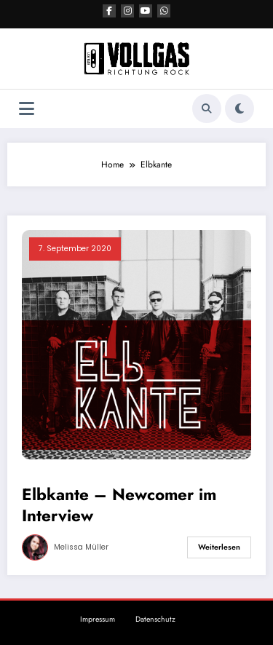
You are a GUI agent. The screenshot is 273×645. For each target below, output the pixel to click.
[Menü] (26, 108)
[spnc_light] (239, 108)
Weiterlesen (219, 547)
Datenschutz (155, 619)
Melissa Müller (81, 547)
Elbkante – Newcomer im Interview (119, 505)
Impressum (97, 619)
